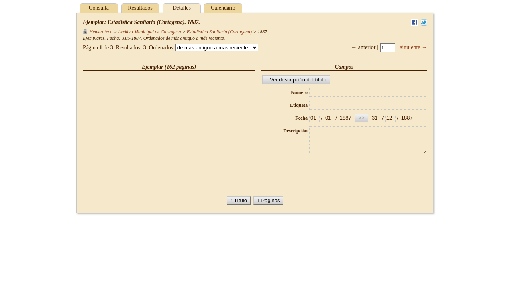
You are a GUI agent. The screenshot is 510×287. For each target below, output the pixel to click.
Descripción (295, 131)
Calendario (223, 8)
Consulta (99, 8)
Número (299, 92)
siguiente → (413, 47)
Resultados (140, 8)
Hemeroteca (97, 32)
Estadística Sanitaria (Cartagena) (219, 32)
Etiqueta (299, 105)
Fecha (301, 118)
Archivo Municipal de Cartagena (149, 32)
